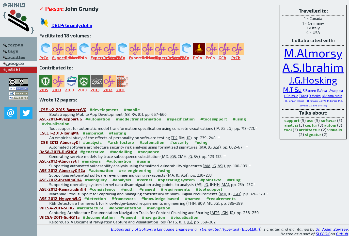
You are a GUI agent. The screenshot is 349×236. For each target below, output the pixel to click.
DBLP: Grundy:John (71, 25)
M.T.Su (292, 89)
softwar (328, 120)
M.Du (340, 101)
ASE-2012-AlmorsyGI (59, 161)
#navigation (158, 207)
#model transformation (138, 119)
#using (239, 119)
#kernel (144, 179)
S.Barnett (309, 91)
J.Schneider (303, 105)
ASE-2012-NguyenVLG (60, 198)
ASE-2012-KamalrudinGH (62, 189)
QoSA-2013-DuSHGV (58, 151)
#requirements (175, 189)
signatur (313, 134)
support (292, 120)
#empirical (93, 133)
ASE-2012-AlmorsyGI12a (62, 170)
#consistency (102, 189)
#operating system (176, 179)
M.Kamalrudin (332, 96)
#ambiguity (96, 179)
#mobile (132, 109)
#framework (123, 198)
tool (288, 129)
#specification (181, 119)
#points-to (211, 179)
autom (330, 125)
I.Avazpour (335, 91)
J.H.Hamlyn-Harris (294, 100)
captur (311, 125)
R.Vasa (322, 91)
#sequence (148, 151)
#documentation (125, 207)
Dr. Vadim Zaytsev (332, 229)
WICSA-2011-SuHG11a (59, 217)
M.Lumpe (332, 100)
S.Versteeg (322, 105)
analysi (291, 125)
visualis (334, 129)
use (310, 120)
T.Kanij (303, 96)
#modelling (121, 151)
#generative (92, 151)
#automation (97, 119)
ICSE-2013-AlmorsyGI (59, 142)
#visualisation (55, 123)
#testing (117, 133)
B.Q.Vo (322, 100)
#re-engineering (135, 170)
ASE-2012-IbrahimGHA (60, 179)
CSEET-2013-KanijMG (59, 133)
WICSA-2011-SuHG (56, 207)
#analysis (92, 142)
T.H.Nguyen (311, 100)
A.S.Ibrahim (313, 67)
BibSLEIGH (251, 229)
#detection (95, 198)
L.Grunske (291, 96)
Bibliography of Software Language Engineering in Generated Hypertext (175, 229)
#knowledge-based (160, 198)
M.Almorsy (313, 53)
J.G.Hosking (313, 79)
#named (147, 189)
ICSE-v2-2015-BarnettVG (62, 109)
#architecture (120, 142)
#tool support (213, 119)
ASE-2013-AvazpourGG (60, 119)
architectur (309, 129)
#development (104, 109)
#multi (127, 189)
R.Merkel (315, 96)
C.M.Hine (313, 105)
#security (179, 142)
